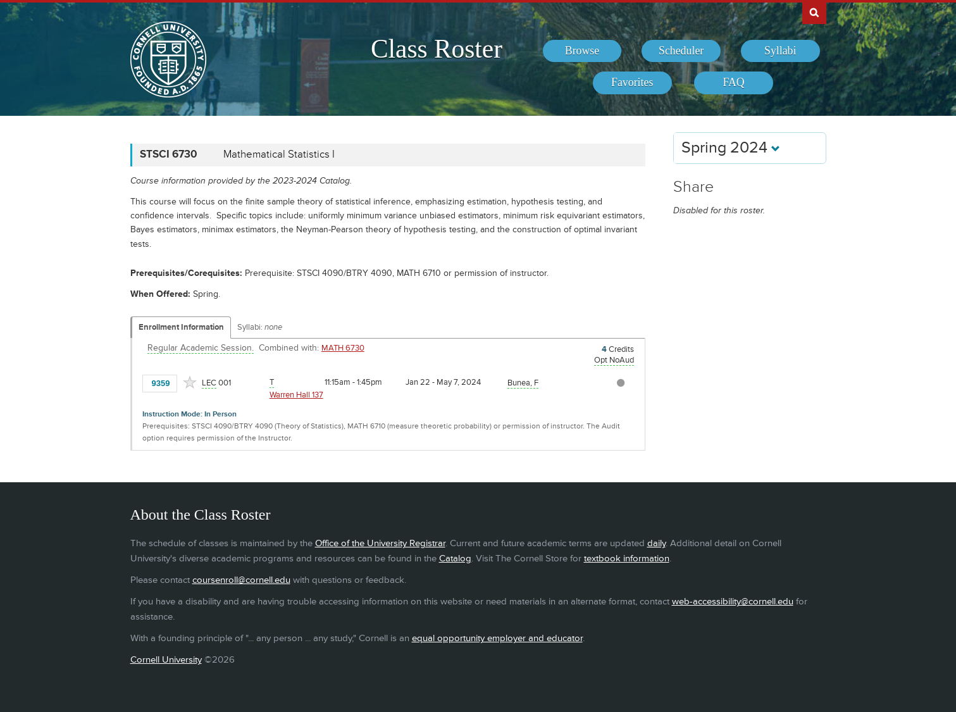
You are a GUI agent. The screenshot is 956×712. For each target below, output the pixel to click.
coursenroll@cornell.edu (241, 580)
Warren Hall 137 (296, 395)
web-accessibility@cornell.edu (732, 602)
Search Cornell (814, 12)
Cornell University (166, 660)
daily (656, 543)
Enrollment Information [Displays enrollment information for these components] (181, 327)
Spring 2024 (730, 148)
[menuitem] (582, 51)
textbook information (626, 559)
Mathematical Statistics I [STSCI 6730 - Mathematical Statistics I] (279, 154)
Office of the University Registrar (380, 543)
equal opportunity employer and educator (497, 638)
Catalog (455, 559)
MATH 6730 (342, 348)
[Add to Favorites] (190, 382)
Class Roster (436, 48)
